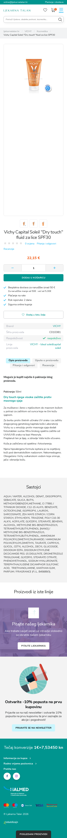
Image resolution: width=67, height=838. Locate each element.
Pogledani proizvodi (33, 834)
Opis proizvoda (18, 360)
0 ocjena (29, 243)
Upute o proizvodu (46, 360)
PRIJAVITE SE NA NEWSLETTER (33, 727)
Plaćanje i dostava (54, 2)
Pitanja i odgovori (46, 243)
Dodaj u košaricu (33, 277)
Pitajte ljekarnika (33, 645)
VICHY (57, 326)
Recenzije (9, 249)
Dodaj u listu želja (33, 315)
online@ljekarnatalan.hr (16, 2)
